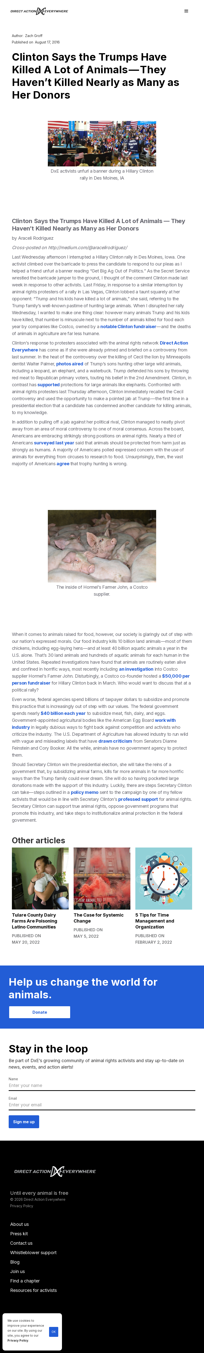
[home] (42, 11)
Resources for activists (33, 1290)
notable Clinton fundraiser (128, 326)
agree (63, 463)
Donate (39, 1012)
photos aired (69, 363)
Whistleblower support (33, 1252)
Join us (17, 1271)
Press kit (19, 1233)
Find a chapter (25, 1280)
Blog (15, 1262)
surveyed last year (54, 442)
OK (54, 1332)
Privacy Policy (17, 1340)
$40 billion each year (63, 713)
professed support (138, 799)
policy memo (84, 792)
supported (49, 384)
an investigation (136, 669)
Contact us (21, 1243)
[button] (186, 11)
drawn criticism (115, 741)
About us (19, 1224)
